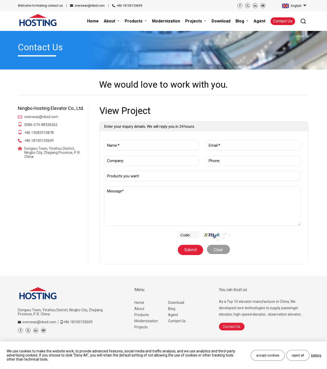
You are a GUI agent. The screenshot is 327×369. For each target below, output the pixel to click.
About (139, 309)
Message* (202, 206)
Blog (171, 309)
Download (176, 303)
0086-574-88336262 (40, 125)
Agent (173, 315)
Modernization (146, 321)
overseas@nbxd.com (90, 5)
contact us (40, 5)
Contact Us (283, 21)
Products (141, 315)
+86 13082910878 (39, 133)
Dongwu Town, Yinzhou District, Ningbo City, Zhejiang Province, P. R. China (52, 152)
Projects (141, 327)
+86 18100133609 (129, 5)
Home (139, 303)
